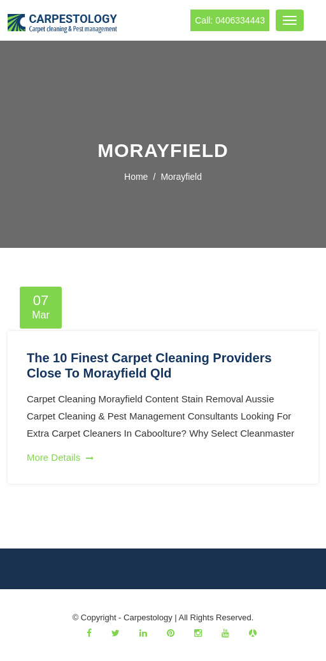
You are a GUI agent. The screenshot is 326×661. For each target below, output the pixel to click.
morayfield (181, 177)
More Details (60, 457)
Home (136, 177)
